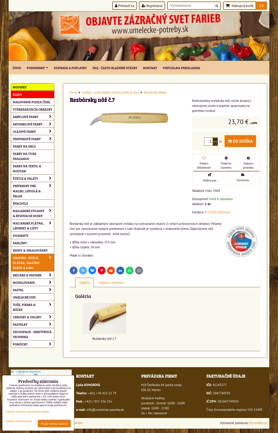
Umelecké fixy (24, 297)
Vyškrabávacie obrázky (32, 109)
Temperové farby (33, 138)
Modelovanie (33, 282)
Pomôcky (33, 344)
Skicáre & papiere (33, 275)
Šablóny (20, 243)
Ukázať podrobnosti (19, 421)
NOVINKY (20, 87)
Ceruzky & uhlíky (33, 316)
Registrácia (152, 5)
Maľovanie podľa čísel (32, 102)
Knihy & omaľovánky (30, 250)
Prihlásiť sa (124, 5)
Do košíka (240, 141)
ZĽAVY (17, 94)
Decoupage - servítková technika (32, 334)
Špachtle (20, 203)
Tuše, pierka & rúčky (33, 307)
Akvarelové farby (33, 124)
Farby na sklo (24, 146)
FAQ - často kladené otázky (115, 67)
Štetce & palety (33, 178)
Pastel (33, 289)
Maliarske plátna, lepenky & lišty (33, 225)
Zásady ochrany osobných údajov (28, 411)
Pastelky (33, 324)
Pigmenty (21, 235)
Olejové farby (33, 131)
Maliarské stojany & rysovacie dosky (33, 213)
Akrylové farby (33, 116)
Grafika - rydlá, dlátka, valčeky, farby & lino (33, 262)
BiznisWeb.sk (258, 423)
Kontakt (150, 67)
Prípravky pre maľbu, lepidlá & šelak (33, 190)
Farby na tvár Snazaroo (24, 156)
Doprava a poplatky (70, 67)
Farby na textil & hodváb (27, 168)
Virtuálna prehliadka (181, 67)
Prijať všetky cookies (54, 423)
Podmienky (37, 67)
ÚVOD (17, 67)
